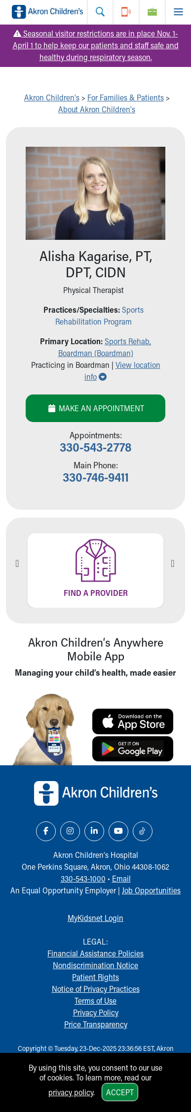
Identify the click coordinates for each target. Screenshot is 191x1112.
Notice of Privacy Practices (96, 988)
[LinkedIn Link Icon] (94, 831)
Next (173, 563)
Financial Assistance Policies (95, 953)
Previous (17, 563)
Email (121, 878)
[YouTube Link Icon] (118, 831)
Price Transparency (95, 1024)
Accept (120, 1092)
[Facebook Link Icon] (46, 831)
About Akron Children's (96, 109)
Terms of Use (95, 1000)
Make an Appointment (95, 408)
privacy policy (70, 1092)
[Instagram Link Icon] (70, 831)
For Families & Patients (125, 97)
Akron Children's (51, 97)
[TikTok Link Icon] (143, 831)
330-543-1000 (83, 878)
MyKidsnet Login (95, 918)
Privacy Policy (95, 1012)
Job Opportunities (151, 890)
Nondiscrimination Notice (95, 965)
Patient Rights (95, 977)
